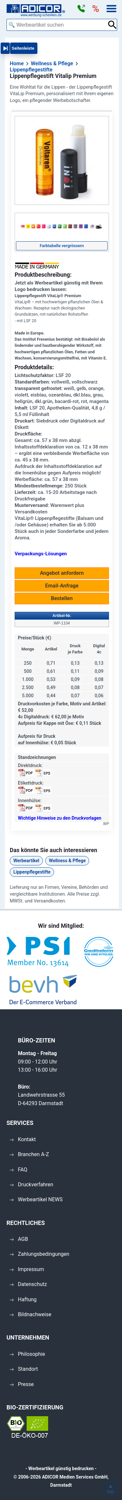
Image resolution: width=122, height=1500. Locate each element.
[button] (81, 9)
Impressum (27, 1269)
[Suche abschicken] (112, 25)
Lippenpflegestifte (31, 872)
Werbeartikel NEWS (36, 1199)
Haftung (23, 1299)
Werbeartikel (26, 860)
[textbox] (56, 25)
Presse (22, 1384)
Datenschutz (28, 1284)
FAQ (18, 1169)
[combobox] (56, 25)
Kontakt (23, 1139)
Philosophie (27, 1354)
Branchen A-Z (29, 1154)
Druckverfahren (31, 1184)
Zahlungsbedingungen (39, 1254)
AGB (19, 1239)
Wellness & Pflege (67, 860)
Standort (24, 1369)
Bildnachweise (30, 1314)
